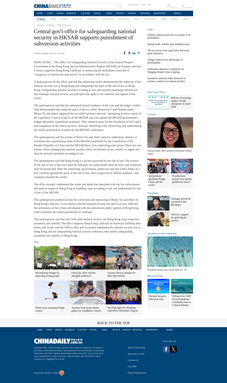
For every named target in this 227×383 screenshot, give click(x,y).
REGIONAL (145, 13)
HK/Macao (92, 19)
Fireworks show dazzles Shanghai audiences (83, 274)
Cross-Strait (107, 19)
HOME (40, 13)
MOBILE (177, 13)
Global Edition (134, 5)
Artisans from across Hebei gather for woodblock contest (86, 309)
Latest (150, 29)
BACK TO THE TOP (113, 323)
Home (41, 25)
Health (164, 19)
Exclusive (151, 114)
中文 (149, 5)
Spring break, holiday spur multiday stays (168, 44)
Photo (137, 19)
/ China (50, 25)
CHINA (50, 13)
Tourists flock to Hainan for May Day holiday (121, 274)
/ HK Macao (63, 25)
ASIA (143, 5)
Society (64, 19)
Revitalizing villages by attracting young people (47, 274)
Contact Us (133, 360)
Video (186, 19)
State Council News (156, 92)
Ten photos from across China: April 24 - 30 (166, 270)
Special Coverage (155, 276)
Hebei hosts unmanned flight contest (49, 309)
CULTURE (85, 13)
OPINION (132, 13)
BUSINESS (71, 13)
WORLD (60, 13)
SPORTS (120, 13)
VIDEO (109, 13)
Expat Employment (137, 373)
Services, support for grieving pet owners (179, 217)
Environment (150, 19)
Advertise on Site (136, 354)
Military (174, 19)
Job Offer (132, 366)
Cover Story (123, 19)
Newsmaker (152, 193)
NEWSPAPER (159, 13)
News (53, 19)
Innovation (77, 19)
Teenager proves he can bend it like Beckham (181, 201)
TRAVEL (97, 13)
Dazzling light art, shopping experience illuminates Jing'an (122, 309)
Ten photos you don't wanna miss (162, 233)
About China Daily (136, 347)
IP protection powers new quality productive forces (182, 179)
